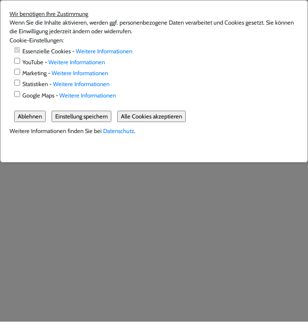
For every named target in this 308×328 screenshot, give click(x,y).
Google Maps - (69, 95)
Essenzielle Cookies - (77, 51)
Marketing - (65, 73)
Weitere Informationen (104, 51)
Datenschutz (118, 131)
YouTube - (63, 62)
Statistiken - (66, 84)
